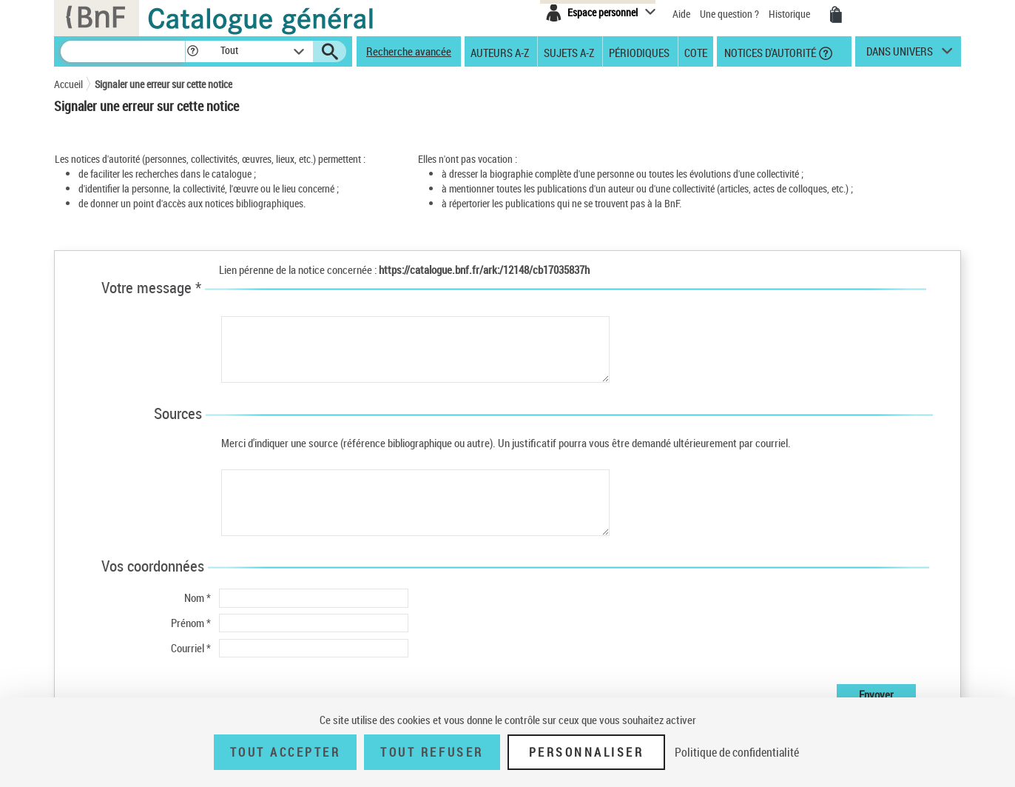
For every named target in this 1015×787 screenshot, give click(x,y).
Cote (695, 51)
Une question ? (729, 14)
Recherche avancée (408, 51)
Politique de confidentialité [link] (737, 752)
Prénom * (191, 622)
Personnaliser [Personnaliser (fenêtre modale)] (586, 752)
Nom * (197, 597)
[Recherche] (123, 51)
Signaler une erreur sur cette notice (163, 84)
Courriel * (191, 647)
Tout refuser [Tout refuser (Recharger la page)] (431, 752)
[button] (192, 51)
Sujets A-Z (569, 51)
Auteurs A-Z (500, 51)
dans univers (899, 54)
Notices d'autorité (769, 51)
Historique (790, 14)
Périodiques (639, 51)
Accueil (68, 84)
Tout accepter (285, 752)
